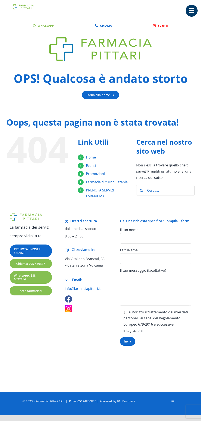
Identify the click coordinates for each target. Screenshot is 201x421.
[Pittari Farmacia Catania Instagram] (68, 306)
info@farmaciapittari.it (83, 288)
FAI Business (126, 401)
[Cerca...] (165, 190)
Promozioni (95, 173)
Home (91, 157)
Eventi (91, 165)
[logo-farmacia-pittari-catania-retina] (23, 6)
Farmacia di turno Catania (107, 182)
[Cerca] (141, 190)
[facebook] (68, 299)
